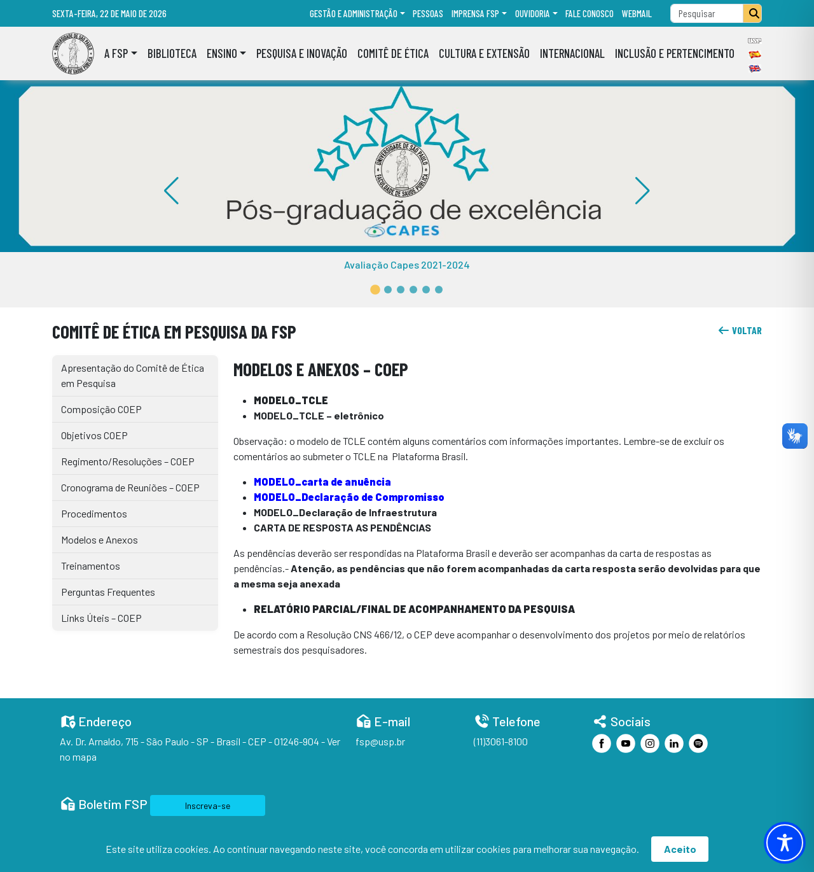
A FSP (116, 53)
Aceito (680, 849)
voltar (739, 330)
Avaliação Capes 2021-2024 (407, 264)
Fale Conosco (589, 13)
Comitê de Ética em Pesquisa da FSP (174, 331)
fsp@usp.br (380, 741)
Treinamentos (90, 565)
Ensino (222, 53)
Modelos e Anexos (99, 539)
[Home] (73, 53)
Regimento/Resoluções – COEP (128, 461)
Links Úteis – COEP (101, 618)
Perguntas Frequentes (108, 592)
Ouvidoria (532, 13)
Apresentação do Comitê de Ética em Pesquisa (132, 375)
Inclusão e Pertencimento (675, 53)
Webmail (637, 13)
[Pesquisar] (752, 13)
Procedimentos (94, 513)
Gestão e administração (353, 13)
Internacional (572, 53)
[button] (375, 290)
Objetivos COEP (94, 435)
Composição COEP (101, 409)
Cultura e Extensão (484, 53)
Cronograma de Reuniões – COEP (130, 487)
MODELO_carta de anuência (322, 481)
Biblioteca (172, 53)
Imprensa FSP (475, 13)
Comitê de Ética (393, 53)
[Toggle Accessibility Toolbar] (784, 842)
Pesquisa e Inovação (301, 53)
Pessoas (428, 13)
